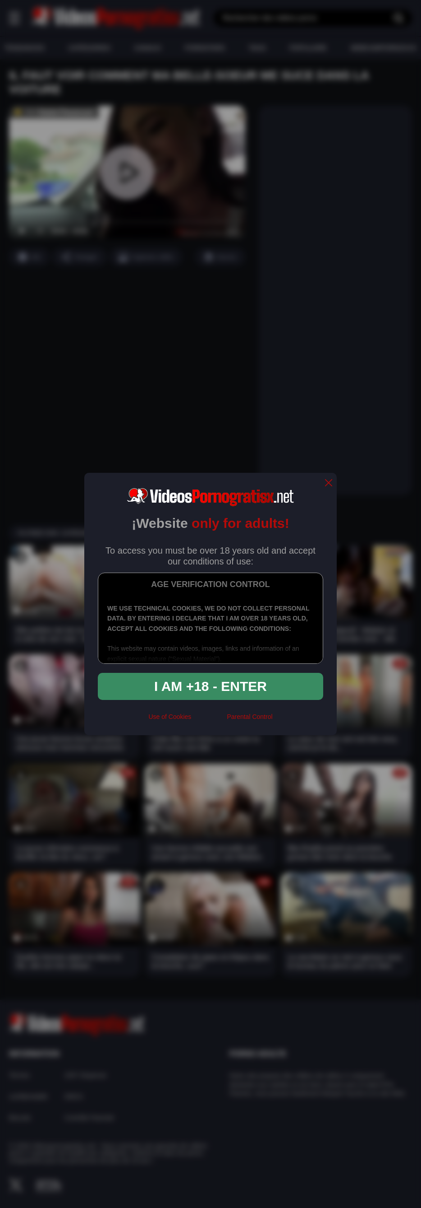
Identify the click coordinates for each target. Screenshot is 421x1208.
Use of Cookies (169, 716)
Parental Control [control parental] (249, 716)
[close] (328, 483)
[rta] (209, 720)
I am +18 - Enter (210, 686)
